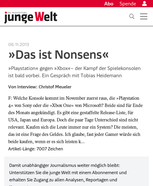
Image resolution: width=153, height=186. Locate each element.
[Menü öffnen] (144, 16)
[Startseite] (30, 17)
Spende (128, 4)
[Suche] (132, 16)
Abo (108, 4)
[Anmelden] (144, 4)
